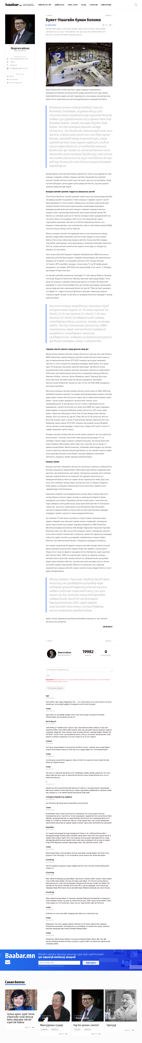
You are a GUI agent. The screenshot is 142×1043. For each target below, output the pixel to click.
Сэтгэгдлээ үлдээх (55, 688)
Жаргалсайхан (51, 25)
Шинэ (10, 76)
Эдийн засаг (59, 5)
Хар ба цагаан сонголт (86, 1025)
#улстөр (77, 1029)
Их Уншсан (12, 79)
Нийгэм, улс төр (44, 5)
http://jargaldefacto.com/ (18, 59)
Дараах (109, 15)
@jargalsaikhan (20, 51)
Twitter (11, 62)
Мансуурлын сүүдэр (51, 1025)
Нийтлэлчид (106, 5)
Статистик (93, 5)
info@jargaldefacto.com (17, 68)
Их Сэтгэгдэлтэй (14, 83)
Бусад (83, 5)
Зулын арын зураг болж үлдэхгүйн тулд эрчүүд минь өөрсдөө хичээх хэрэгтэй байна (20, 1018)
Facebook (12, 65)
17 (110, 25)
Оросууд (111, 1025)
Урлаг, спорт (73, 5)
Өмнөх (49, 15)
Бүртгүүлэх (91, 963)
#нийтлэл (55, 1029)
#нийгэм (44, 1029)
